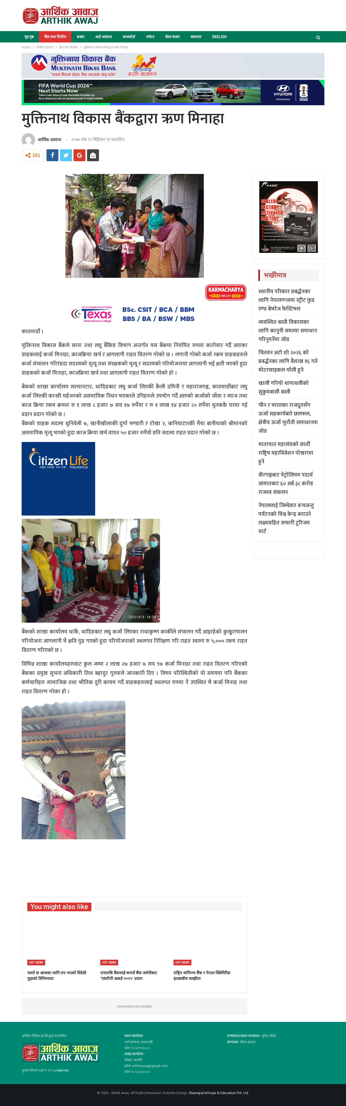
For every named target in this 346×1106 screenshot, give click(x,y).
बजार (80, 37)
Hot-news (36, 962)
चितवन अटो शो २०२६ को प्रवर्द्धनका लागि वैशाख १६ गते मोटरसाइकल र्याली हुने (288, 361)
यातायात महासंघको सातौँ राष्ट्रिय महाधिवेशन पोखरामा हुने (285, 453)
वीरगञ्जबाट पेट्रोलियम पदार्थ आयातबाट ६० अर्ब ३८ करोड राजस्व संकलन (285, 483)
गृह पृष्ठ (29, 37)
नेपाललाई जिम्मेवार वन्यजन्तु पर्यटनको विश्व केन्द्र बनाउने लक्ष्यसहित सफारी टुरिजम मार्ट (286, 518)
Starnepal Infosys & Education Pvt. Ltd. (219, 1093)
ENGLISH (219, 37)
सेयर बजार (172, 37)
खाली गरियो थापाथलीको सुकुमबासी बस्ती (283, 388)
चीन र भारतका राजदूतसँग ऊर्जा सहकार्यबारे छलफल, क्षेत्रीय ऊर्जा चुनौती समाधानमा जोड (288, 418)
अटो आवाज (103, 37)
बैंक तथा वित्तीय (55, 37)
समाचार (196, 37)
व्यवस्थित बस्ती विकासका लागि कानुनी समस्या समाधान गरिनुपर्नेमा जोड (287, 331)
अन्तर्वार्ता (128, 37)
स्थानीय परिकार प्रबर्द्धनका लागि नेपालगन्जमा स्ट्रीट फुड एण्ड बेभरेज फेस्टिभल (286, 300)
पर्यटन (150, 37)
